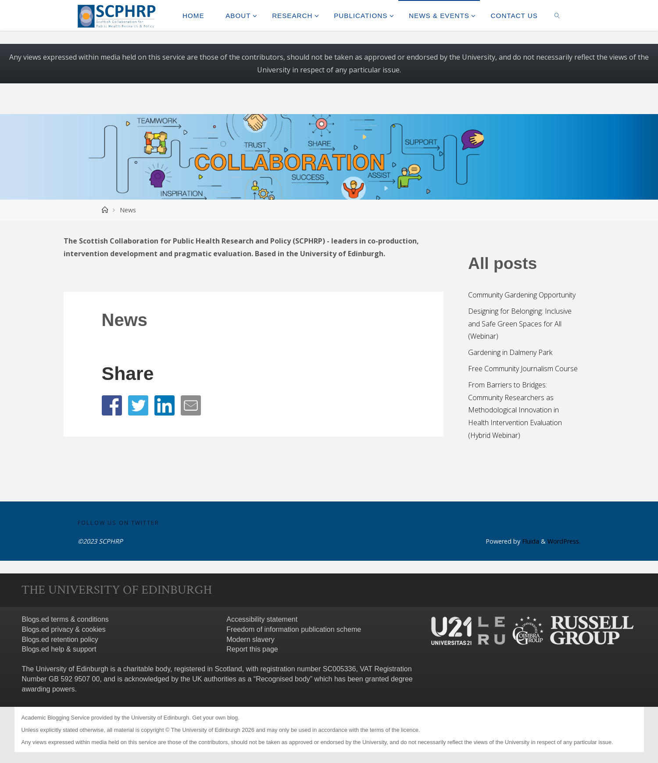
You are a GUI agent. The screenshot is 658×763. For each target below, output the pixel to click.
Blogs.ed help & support (59, 649)
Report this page (252, 649)
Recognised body (283, 679)
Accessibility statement (261, 619)
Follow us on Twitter (118, 523)
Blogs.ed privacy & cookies (64, 629)
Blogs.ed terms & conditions (65, 619)
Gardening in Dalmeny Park (510, 352)
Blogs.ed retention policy (60, 639)
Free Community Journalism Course (523, 368)
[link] (557, 15)
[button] (112, 405)
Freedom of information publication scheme (293, 629)
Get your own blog (215, 717)
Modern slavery (250, 639)
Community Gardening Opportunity (522, 295)
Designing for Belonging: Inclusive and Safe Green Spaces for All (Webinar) (520, 323)
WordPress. (563, 541)
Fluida (529, 541)
